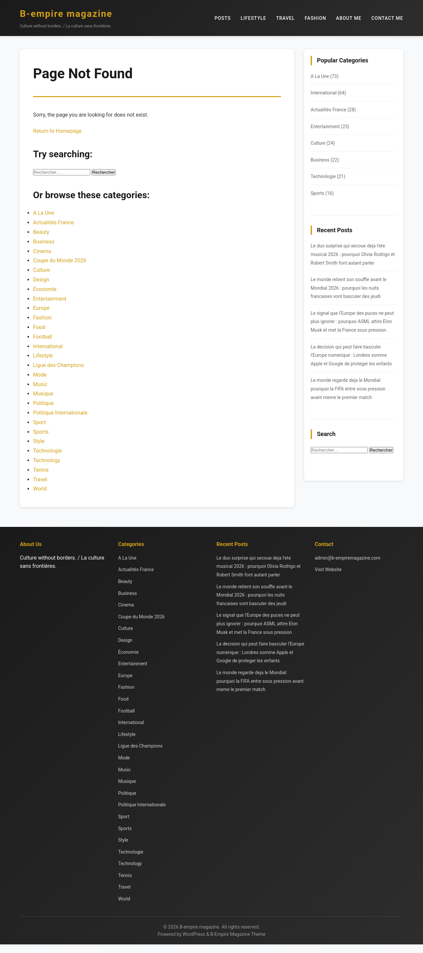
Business (44, 241)
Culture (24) (323, 143)
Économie (45, 289)
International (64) (328, 92)
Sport (39, 422)
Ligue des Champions (58, 365)
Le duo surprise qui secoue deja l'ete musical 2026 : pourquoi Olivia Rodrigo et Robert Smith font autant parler (353, 254)
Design (41, 279)
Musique (43, 393)
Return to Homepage (57, 131)
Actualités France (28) (333, 109)
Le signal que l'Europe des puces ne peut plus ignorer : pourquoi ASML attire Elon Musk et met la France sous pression (352, 322)
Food (39, 327)
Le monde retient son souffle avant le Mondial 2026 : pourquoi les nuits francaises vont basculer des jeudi (348, 288)
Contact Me (387, 18)
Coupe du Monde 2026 (59, 260)
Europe (41, 308)
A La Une (43, 213)
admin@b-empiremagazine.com (347, 558)
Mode (40, 375)
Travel (285, 18)
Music (40, 384)
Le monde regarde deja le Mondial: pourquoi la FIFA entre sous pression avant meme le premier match (348, 389)
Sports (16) (322, 193)
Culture (41, 270)
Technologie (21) (328, 176)
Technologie (47, 451)
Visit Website (328, 569)
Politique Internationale (60, 413)
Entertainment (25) (330, 126)
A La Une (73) (324, 76)
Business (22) (325, 160)
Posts (222, 18)
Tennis (41, 470)
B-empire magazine (66, 13)
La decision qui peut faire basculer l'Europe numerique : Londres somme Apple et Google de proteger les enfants (351, 355)
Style (39, 441)
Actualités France (53, 222)
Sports (41, 432)
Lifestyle (253, 18)
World (40, 489)
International (48, 346)
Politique (43, 403)
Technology (46, 460)
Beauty (41, 232)
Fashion (315, 18)
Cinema (42, 251)
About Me (349, 18)
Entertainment (49, 299)
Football (42, 337)
